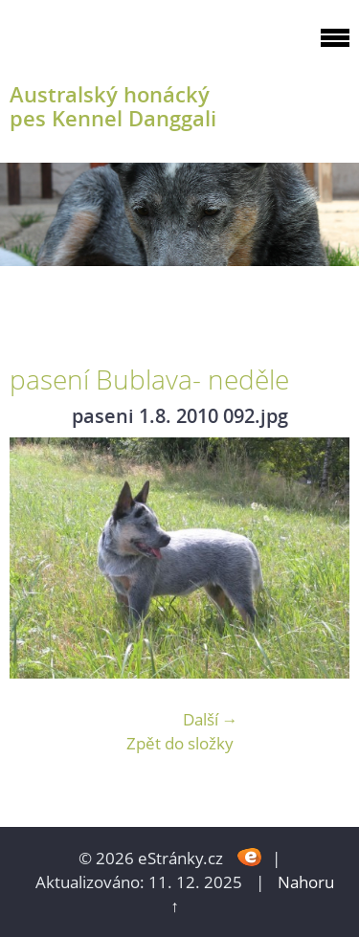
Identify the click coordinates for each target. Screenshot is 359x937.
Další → (210, 719)
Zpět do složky (180, 743)
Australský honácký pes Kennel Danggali (113, 106)
